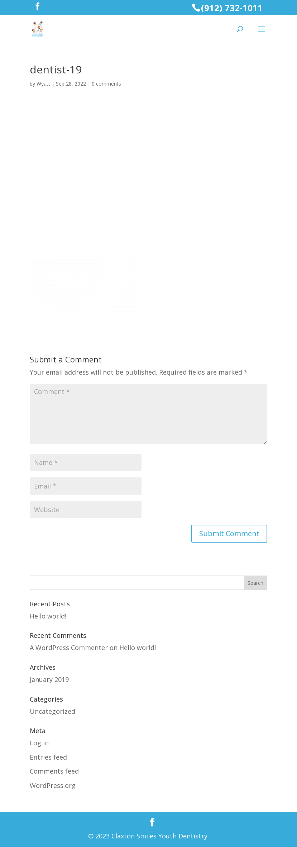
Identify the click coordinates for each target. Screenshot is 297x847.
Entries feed (48, 757)
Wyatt (43, 83)
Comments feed (54, 771)
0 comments (106, 83)
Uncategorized (52, 711)
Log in (39, 742)
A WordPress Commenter (69, 647)
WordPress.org (53, 785)
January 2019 (49, 679)
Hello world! (48, 616)
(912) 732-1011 (232, 8)
